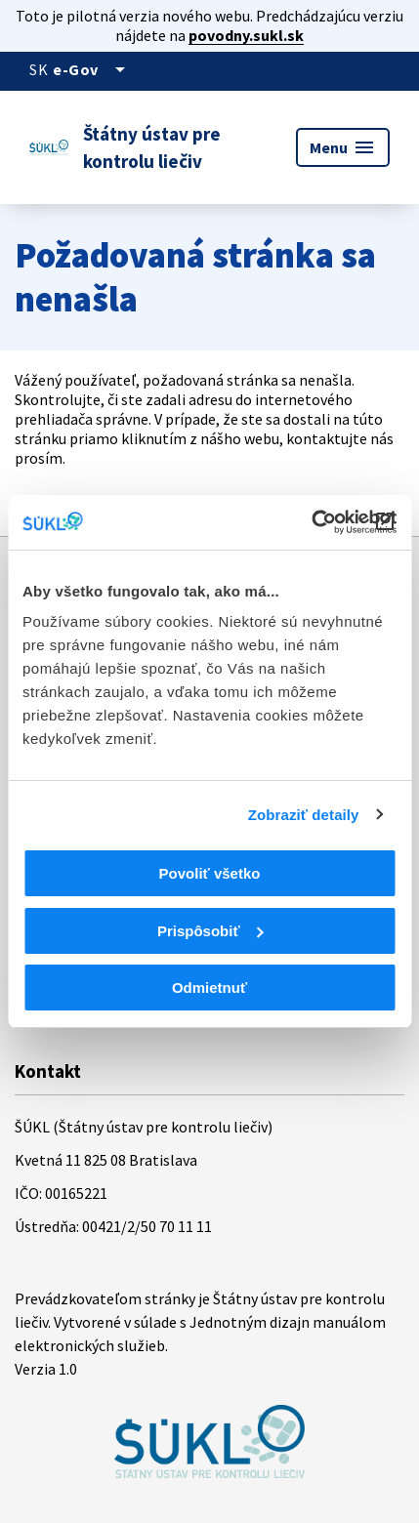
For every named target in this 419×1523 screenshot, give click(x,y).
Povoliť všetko (210, 873)
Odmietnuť (209, 987)
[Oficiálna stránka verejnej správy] (92, 69)
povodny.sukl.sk (246, 35)
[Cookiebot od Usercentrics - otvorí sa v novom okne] (311, 522)
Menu (343, 147)
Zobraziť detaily (303, 814)
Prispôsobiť (210, 931)
